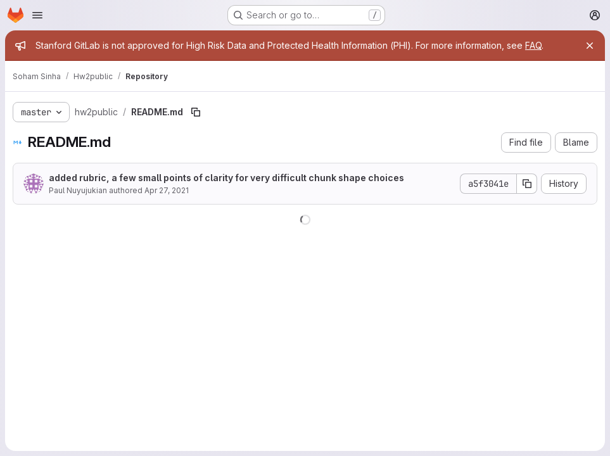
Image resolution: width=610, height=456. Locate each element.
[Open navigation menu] (37, 15)
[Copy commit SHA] (527, 184)
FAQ (533, 45)
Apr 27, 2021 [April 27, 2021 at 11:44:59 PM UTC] (166, 190)
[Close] (589, 45)
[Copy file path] (196, 112)
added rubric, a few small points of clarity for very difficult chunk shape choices (226, 177)
